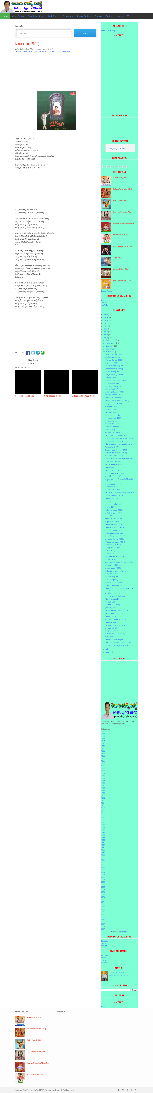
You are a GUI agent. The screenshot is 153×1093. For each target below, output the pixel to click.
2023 (106, 320)
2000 (103, 867)
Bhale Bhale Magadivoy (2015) (117, 645)
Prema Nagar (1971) (113, 545)
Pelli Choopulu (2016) (113, 579)
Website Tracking (108, 30)
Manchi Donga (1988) (113, 360)
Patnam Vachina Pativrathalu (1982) (119, 438)
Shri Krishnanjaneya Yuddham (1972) (119, 444)
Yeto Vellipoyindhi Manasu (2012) (118, 642)
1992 (103, 847)
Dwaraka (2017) (111, 631)
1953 (103, 751)
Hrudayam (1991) (112, 501)
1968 (103, 788)
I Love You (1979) (112, 389)
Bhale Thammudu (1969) (115, 536)
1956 (103, 758)
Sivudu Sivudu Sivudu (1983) (116, 435)
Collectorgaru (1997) (113, 418)
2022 (106, 323)
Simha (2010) (110, 616)
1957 (103, 761)
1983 (103, 825)
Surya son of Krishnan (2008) (122, 211)
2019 (106, 332)
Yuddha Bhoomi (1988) (114, 395)
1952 (103, 748)
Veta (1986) (109, 467)
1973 (103, 800)
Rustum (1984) (111, 409)
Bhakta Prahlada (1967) (120, 200)
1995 (103, 855)
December (110, 340)
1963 (103, 775)
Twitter (104, 302)
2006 (103, 882)
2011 (103, 894)
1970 (103, 793)
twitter (103, 958)
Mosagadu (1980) (112, 383)
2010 (103, 892)
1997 (103, 860)
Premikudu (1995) (112, 576)
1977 (103, 810)
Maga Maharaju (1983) (114, 374)
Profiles (109, 16)
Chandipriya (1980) (112, 424)
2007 (103, 884)
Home (5, 16)
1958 (103, 763)
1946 (103, 733)
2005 (103, 879)
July (107, 649)
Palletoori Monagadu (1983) (116, 380)
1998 (103, 862)
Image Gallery (84, 16)
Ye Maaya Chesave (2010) (115, 625)
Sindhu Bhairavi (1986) (114, 524)
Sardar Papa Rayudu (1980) (116, 450)
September (110, 349)
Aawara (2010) (111, 628)
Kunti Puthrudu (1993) (114, 582)
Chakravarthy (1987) (113, 357)
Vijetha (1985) (110, 412)
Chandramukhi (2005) (113, 565)
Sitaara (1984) (110, 622)
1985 (103, 830)
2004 (103, 877)
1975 (103, 805)
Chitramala (67, 16)
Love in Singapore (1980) (115, 427)
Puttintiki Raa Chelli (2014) (121, 234)
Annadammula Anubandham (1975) (119, 458)
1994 (103, 852)
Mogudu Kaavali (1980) (114, 403)
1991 (103, 845)
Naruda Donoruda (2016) (115, 639)
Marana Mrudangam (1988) (116, 398)
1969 (103, 790)
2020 (106, 329)
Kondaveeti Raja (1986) (114, 473)
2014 (103, 902)
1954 (103, 753)
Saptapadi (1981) (112, 521)
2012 (103, 897)
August (109, 352)
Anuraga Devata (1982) (114, 539)
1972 (103, 798)
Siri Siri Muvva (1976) (113, 518)
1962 (103, 773)
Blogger (124, 932)
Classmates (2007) (112, 637)
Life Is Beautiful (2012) (114, 599)
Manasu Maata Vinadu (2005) (117, 610)
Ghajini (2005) (117, 257)
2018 (106, 335)
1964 (103, 778)
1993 (103, 850)
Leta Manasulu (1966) (114, 510)
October (109, 346)
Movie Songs (18, 16)
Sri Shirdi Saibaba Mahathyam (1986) (119, 492)
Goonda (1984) (111, 406)
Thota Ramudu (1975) (114, 495)
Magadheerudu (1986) (114, 369)
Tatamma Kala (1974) (114, 461)
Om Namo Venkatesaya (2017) (122, 189)
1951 (103, 746)
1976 (103, 808)
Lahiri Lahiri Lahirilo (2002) (115, 571)
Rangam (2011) (111, 574)
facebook (105, 955)
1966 (103, 783)
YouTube (104, 305)
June (108, 652)
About (120, 16)
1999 (103, 865)
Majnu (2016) (110, 559)
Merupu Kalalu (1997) (113, 504)
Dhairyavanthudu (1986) (114, 366)
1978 (103, 813)
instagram (105, 960)
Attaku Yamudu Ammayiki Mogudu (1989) (119, 480)
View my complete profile (119, 975)
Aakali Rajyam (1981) (113, 513)
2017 (106, 337)
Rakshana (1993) (112, 487)
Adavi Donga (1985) (113, 476)
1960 (103, 768)
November (110, 343)
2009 (103, 889)
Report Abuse (106, 291)
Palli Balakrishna (117, 972)
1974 (103, 803)
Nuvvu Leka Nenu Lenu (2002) (122, 280)
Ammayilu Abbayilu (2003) (115, 619)
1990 (103, 842)
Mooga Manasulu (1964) (115, 542)
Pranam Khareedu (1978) (115, 415)
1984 (103, 827)
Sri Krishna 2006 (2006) (114, 613)
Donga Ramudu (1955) (114, 533)
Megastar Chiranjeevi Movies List (123, 246)
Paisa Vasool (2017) (113, 484)
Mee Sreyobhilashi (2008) (121, 269)
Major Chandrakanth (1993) (116, 585)
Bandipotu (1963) (112, 516)
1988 (103, 837)
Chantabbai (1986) (112, 432)
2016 (103, 907)
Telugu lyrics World (34, 1090)
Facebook (105, 300)
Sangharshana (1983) (113, 377)
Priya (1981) (110, 429)
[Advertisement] (57, 74)
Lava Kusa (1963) (112, 550)
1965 (103, 780)
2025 (106, 314)
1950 (103, 743)
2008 (103, 887)
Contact (98, 16)
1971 (103, 795)
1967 (103, 785)
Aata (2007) (110, 553)
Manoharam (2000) (27, 43)
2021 (106, 326)
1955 (103, 756)
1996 (103, 857)
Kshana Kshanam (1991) (115, 634)
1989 (103, 840)
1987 (103, 835)
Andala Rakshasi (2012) (114, 556)
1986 (103, 832)
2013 (103, 899)
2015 (103, 904)
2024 (106, 317)
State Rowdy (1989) (113, 470)
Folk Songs (53, 16)
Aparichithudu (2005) (119, 177)
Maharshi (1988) (111, 507)
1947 (103, 736)
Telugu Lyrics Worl (117, 148)
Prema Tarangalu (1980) (115, 386)
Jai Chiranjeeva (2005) (113, 464)
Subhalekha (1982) (112, 498)
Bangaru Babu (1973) (113, 530)
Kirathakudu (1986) (112, 371)
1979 (103, 815)
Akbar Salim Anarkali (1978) (116, 453)
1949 (103, 741)
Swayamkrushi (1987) (113, 354)
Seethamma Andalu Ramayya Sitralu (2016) (119, 589)
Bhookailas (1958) (112, 489)
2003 (103, 874)
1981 (103, 820)
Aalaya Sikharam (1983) (114, 392)
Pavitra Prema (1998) (113, 421)
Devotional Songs (36, 16)
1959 (103, 766)
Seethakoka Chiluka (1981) (115, 527)
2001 (103, 870)
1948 (103, 738)
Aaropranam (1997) (113, 568)
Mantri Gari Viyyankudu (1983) (117, 400)
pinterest (104, 963)
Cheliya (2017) (110, 602)
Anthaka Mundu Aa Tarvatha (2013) (119, 562)
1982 (103, 822)
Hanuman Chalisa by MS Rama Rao (123, 223)
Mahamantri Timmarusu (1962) (117, 441)
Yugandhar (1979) (112, 447)
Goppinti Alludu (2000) (114, 456)
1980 (103, 817)
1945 (103, 731)
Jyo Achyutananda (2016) (115, 608)
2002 (103, 872)
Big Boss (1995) (111, 363)
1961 (103, 771)
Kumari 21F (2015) (112, 605)
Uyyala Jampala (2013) (114, 593)
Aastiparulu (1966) (112, 547)
